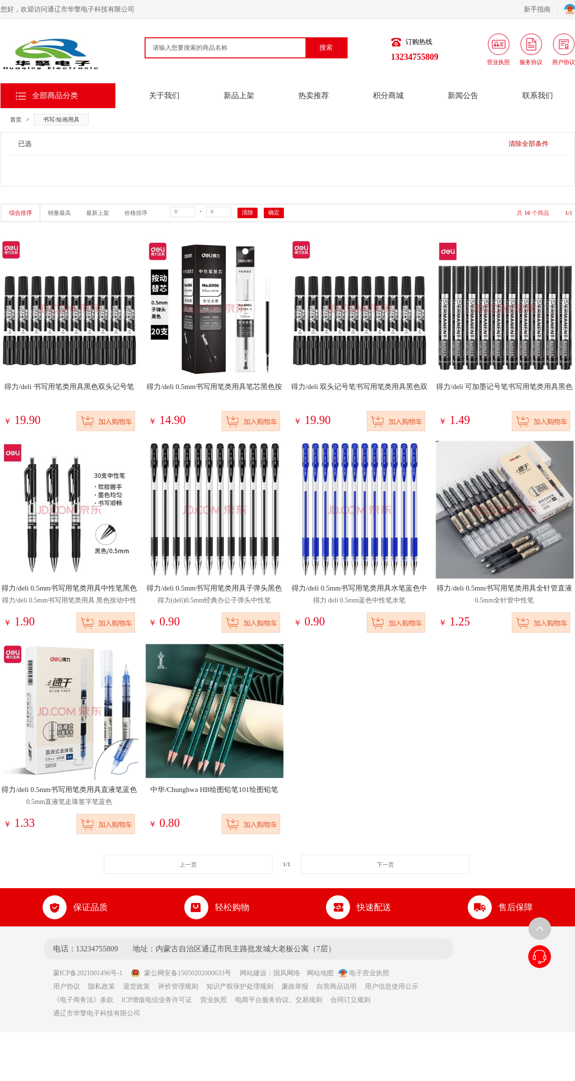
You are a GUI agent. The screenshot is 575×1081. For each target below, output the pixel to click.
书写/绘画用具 (61, 119)
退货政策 (136, 986)
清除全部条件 (528, 143)
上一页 (188, 864)
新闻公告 (463, 95)
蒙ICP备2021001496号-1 (91, 973)
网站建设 (253, 973)
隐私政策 (101, 986)
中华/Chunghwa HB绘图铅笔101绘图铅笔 (214, 789)
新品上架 (239, 95)
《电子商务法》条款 (83, 999)
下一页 (385, 864)
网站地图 (320, 973)
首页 (16, 119)
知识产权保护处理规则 (239, 986)
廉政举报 (295, 986)
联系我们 (537, 95)
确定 (274, 212)
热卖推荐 (313, 95)
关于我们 (164, 95)
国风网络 (286, 973)
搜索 (326, 47)
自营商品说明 (336, 986)
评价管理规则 (178, 986)
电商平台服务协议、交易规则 (278, 999)
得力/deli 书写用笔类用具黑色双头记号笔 (69, 386)
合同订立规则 (350, 999)
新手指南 (541, 9)
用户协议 (66, 986)
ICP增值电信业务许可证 (157, 999)
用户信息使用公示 (391, 986)
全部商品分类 (55, 95)
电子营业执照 (364, 973)
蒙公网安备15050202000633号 (181, 973)
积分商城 (388, 95)
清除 (247, 212)
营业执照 (213, 999)
